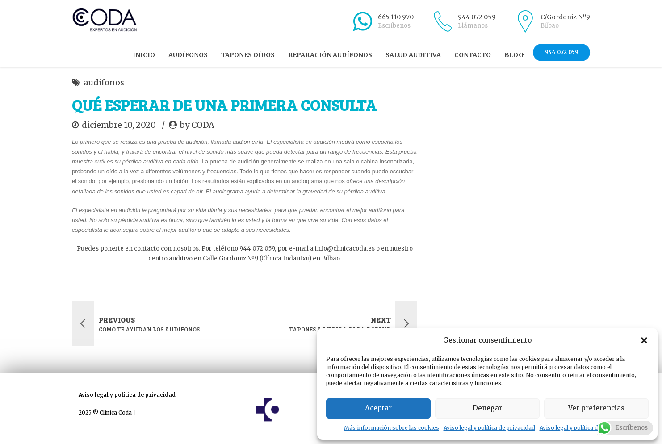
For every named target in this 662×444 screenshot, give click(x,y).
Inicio (144, 55)
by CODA (197, 125)
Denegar (487, 408)
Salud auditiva (413, 55)
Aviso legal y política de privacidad (489, 427)
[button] (644, 340)
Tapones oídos (248, 55)
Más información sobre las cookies (391, 427)
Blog (514, 55)
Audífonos (188, 55)
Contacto (472, 55)
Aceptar (378, 408)
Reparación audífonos (330, 55)
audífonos (104, 82)
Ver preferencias (596, 408)
